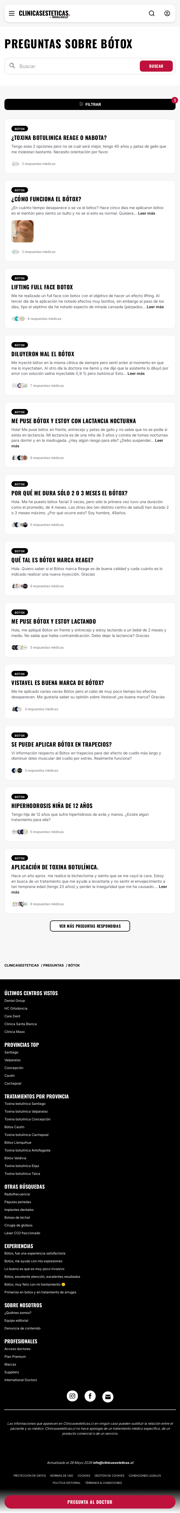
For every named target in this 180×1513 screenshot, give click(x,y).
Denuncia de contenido (22, 1328)
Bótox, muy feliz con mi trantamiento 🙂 (34, 1284)
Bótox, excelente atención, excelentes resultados (42, 1276)
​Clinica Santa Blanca (20, 1024)
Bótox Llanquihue (17, 1142)
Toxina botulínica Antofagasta (27, 1150)
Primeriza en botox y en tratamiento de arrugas (40, 1292)
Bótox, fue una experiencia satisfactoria (34, 1253)
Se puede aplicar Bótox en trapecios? (61, 744)
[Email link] (107, 1396)
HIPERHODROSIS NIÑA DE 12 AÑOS (52, 805)
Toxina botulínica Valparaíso (26, 1111)
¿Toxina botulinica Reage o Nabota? (59, 137)
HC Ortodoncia (15, 1008)
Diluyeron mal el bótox (42, 354)
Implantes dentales (19, 1210)
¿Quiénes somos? (17, 1313)
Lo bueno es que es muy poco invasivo (34, 1269)
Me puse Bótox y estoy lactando (53, 621)
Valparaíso (12, 1060)
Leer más (146, 213)
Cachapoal (12, 1083)
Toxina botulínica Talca (22, 1173)
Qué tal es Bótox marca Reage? (52, 560)
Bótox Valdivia (15, 1158)
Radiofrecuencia (17, 1194)
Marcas (10, 1364)
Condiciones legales (145, 1475)
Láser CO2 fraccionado (22, 1233)
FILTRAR (127, 103)
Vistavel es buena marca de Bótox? (57, 682)
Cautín (9, 1075)
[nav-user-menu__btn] (167, 13)
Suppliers (11, 1372)
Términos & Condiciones (103, 1482)
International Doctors (20, 1380)
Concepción (13, 1068)
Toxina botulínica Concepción (27, 1119)
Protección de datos (30, 1475)
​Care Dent (12, 1016)
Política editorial (67, 1482)
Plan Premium (15, 1356)
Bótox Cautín (14, 1127)
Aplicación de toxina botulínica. (54, 867)
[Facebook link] (90, 1397)
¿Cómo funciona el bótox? (46, 199)
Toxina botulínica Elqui (21, 1166)
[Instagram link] (72, 1397)
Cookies (84, 1475)
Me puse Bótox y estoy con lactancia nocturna (73, 420)
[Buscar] (78, 66)
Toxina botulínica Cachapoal (26, 1135)
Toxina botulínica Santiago (24, 1103)
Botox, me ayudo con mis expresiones (33, 1261)
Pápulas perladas (17, 1202)
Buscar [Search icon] (156, 66)
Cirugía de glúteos (18, 1225)
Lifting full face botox (42, 287)
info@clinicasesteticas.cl (113, 1463)
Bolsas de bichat (17, 1217)
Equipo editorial (16, 1320)
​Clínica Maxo (14, 1032)
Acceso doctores (17, 1349)
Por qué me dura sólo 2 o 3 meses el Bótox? (69, 493)
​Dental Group (14, 1000)
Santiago (11, 1052)
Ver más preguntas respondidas (90, 926)
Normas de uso (61, 1475)
